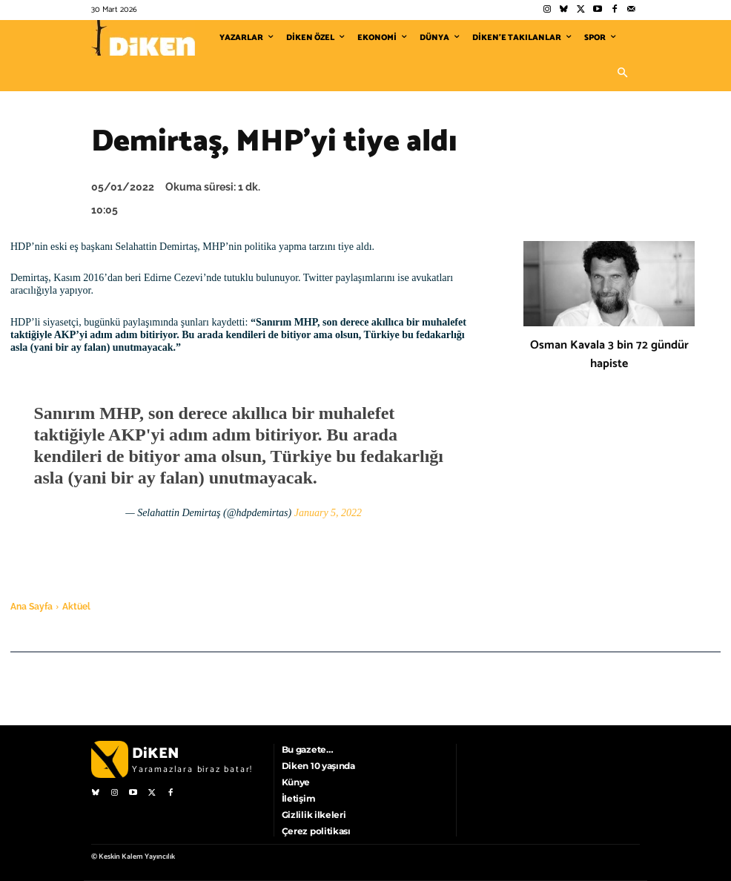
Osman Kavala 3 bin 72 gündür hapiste (609, 354)
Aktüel (76, 606)
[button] (622, 73)
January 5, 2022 (328, 512)
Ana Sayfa (31, 606)
